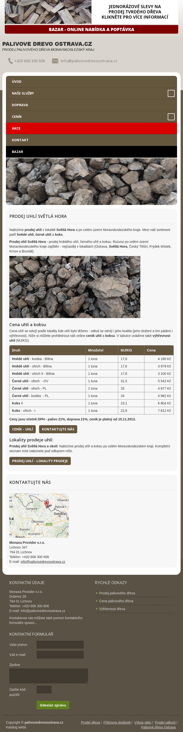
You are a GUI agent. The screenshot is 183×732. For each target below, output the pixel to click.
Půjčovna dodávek (117, 722)
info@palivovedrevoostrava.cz (89, 60)
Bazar (17, 151)
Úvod (16, 81)
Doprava (20, 105)
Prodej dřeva (90, 722)
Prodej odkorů (165, 722)
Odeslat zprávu (53, 705)
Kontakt (20, 140)
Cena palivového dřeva (116, 601)
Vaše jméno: (18, 645)
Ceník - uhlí (22, 429)
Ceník (17, 116)
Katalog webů (16, 727)
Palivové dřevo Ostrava (158, 727)
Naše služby (23, 93)
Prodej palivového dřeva (117, 593)
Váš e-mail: (17, 655)
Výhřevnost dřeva (112, 609)
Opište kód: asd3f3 (17, 692)
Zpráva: (14, 665)
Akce (16, 128)
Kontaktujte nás (58, 429)
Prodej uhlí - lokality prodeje (40, 461)
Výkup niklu (142, 722)
